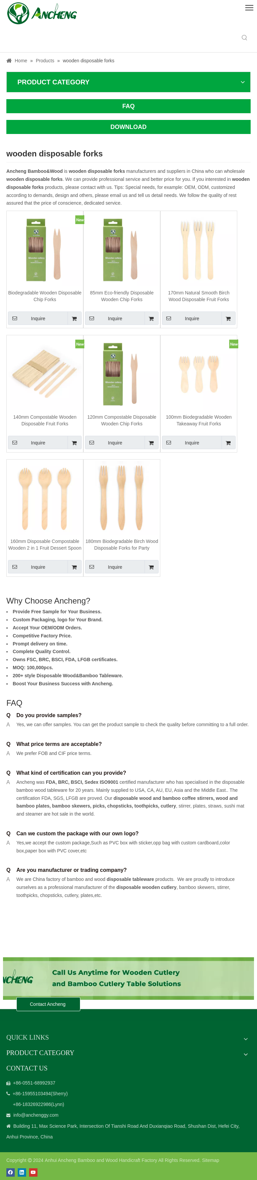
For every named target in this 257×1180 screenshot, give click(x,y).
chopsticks (119, 806)
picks (98, 806)
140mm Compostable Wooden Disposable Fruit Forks (45, 420)
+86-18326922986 (32, 1104)
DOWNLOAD (128, 127)
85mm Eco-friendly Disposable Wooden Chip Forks (122, 296)
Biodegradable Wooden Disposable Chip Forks (44, 296)
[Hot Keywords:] (245, 38)
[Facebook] (10, 1172)
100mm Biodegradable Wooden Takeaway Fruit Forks (199, 420)
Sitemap (210, 1160)
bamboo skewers (71, 806)
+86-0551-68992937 (34, 1083)
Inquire (26, 318)
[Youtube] (33, 1172)
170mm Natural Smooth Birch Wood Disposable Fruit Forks (199, 296)
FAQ (128, 106)
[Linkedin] (22, 1172)
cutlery (168, 806)
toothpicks (146, 806)
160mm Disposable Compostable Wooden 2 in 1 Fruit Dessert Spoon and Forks (44, 545)
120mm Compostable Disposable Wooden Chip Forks (121, 420)
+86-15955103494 (32, 1093)
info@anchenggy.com (36, 1115)
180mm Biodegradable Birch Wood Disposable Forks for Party (122, 545)
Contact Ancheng (48, 1004)
